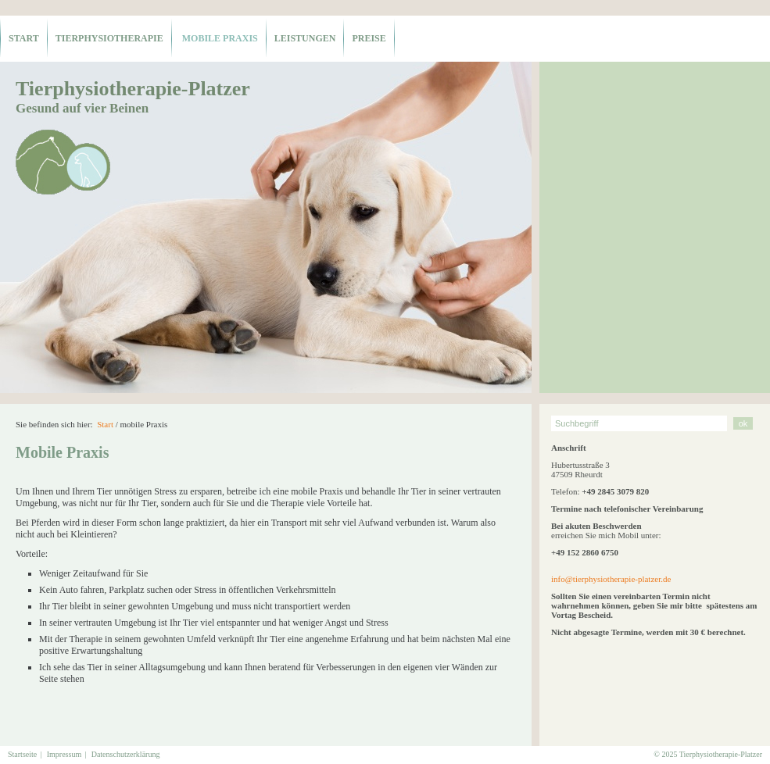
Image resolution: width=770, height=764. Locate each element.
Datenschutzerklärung (125, 754)
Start (24, 38)
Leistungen (305, 38)
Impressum (64, 754)
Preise (368, 38)
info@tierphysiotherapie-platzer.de (611, 579)
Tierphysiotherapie (109, 38)
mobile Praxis (219, 38)
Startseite (22, 754)
